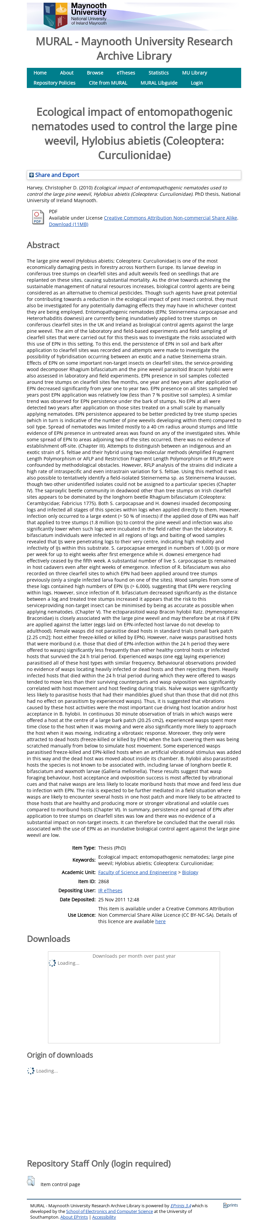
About (66, 73)
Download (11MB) (68, 224)
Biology (190, 872)
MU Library (194, 73)
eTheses (126, 73)
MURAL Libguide (159, 83)
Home (40, 73)
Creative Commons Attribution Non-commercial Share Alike (170, 218)
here (160, 921)
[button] (31, 1181)
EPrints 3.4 (180, 1206)
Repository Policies (54, 83)
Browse (95, 73)
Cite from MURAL (108, 83)
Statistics (159, 73)
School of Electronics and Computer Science (109, 1211)
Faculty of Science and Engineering (137, 872)
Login (197, 83)
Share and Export (54, 175)
